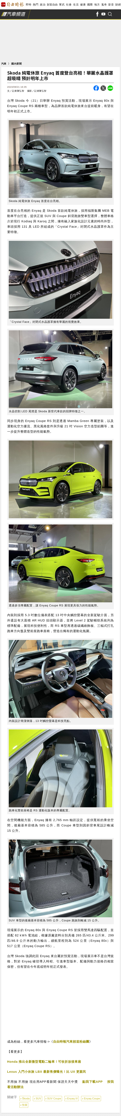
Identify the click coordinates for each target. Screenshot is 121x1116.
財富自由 (52, 4)
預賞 (24, 1105)
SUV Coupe (54, 1098)
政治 (42, 4)
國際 (90, 4)
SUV (38, 1098)
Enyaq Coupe (92, 1098)
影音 (111, 4)
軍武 (61, 4)
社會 (69, 4)
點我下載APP (92, 1081)
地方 (97, 4)
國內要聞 (16, 63)
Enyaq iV (72, 1098)
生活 (76, 4)
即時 (28, 4)
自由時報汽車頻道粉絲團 (71, 1041)
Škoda (26, 1098)
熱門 (35, 4)
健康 (83, 4)
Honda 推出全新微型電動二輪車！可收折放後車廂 (44, 1061)
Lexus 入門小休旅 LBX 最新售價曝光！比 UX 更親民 (46, 1071)
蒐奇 (104, 4)
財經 (118, 4)
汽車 (3, 63)
